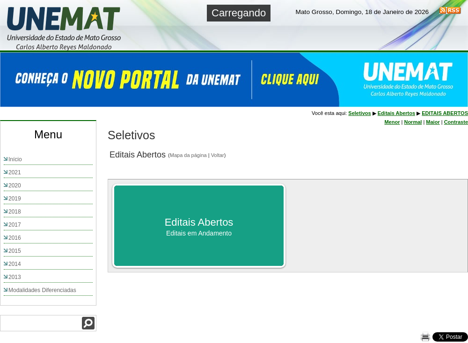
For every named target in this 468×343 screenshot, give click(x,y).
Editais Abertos (396, 113)
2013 (14, 277)
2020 (14, 185)
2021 (14, 172)
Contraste (456, 122)
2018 (14, 211)
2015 (14, 251)
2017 (14, 225)
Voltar (217, 155)
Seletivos (359, 113)
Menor (392, 122)
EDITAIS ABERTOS (445, 113)
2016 (14, 238)
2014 (14, 264)
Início (15, 159)
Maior (432, 122)
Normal (413, 122)
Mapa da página (188, 155)
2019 (14, 198)
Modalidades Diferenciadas (42, 290)
